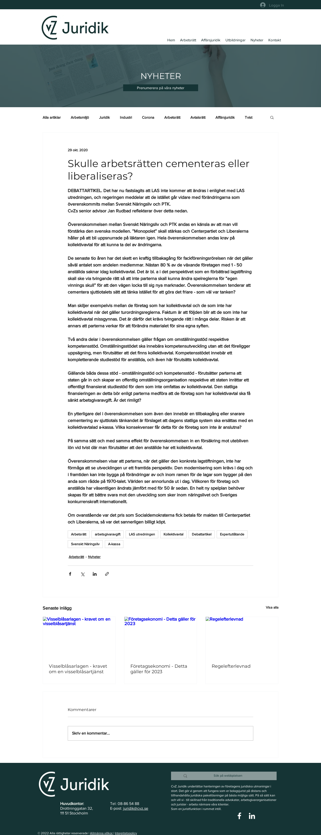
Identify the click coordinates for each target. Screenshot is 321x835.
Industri (126, 117)
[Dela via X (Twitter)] (82, 574)
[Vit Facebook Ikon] (239, 815)
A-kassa (114, 544)
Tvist (248, 117)
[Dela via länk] (107, 574)
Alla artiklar (52, 117)
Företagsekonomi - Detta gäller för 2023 (158, 668)
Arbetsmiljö (80, 117)
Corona (148, 117)
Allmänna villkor (101, 833)
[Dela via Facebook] (70, 574)
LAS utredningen (142, 534)
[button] (160, 87)
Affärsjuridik (225, 117)
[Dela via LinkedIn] (94, 574)
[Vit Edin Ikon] (252, 815)
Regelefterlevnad (231, 666)
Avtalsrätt (197, 117)
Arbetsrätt (172, 117)
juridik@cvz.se (135, 808)
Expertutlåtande (232, 534)
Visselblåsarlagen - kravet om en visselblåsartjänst (78, 668)
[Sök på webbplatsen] (228, 775)
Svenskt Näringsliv (85, 544)
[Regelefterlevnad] (242, 637)
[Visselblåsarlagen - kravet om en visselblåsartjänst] (79, 637)
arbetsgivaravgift (107, 534)
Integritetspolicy (126, 833)
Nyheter (94, 557)
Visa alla (272, 607)
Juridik (104, 117)
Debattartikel (201, 534)
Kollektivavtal (173, 534)
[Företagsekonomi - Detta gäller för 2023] (160, 637)
